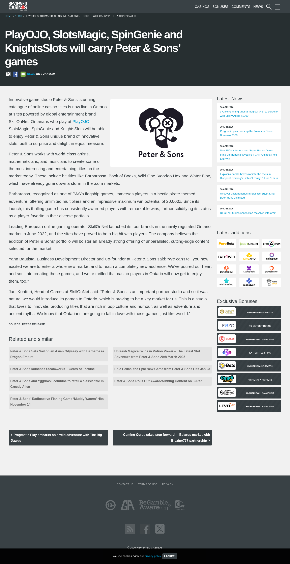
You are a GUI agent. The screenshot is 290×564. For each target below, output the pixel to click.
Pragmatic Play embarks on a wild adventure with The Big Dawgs (56, 437)
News (258, 6)
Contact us (125, 484)
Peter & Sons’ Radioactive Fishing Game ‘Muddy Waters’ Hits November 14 (57, 401)
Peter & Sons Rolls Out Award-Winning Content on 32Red (158, 381)
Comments (240, 6)
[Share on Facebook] (15, 73)
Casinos (202, 6)
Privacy (167, 484)
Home (8, 16)
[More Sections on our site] (277, 6)
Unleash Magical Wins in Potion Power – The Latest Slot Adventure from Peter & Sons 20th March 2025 (157, 354)
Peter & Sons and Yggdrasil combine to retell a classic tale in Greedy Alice (57, 383)
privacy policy (153, 556)
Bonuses (220, 6)
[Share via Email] (23, 73)
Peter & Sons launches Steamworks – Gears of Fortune (52, 369)
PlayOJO (80, 121)
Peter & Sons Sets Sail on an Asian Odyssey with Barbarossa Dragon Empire (57, 354)
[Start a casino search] (269, 6)
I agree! (169, 556)
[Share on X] (8, 73)
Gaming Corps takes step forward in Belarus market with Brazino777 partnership (166, 437)
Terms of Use (147, 484)
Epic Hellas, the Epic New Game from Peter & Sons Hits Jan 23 (162, 369)
